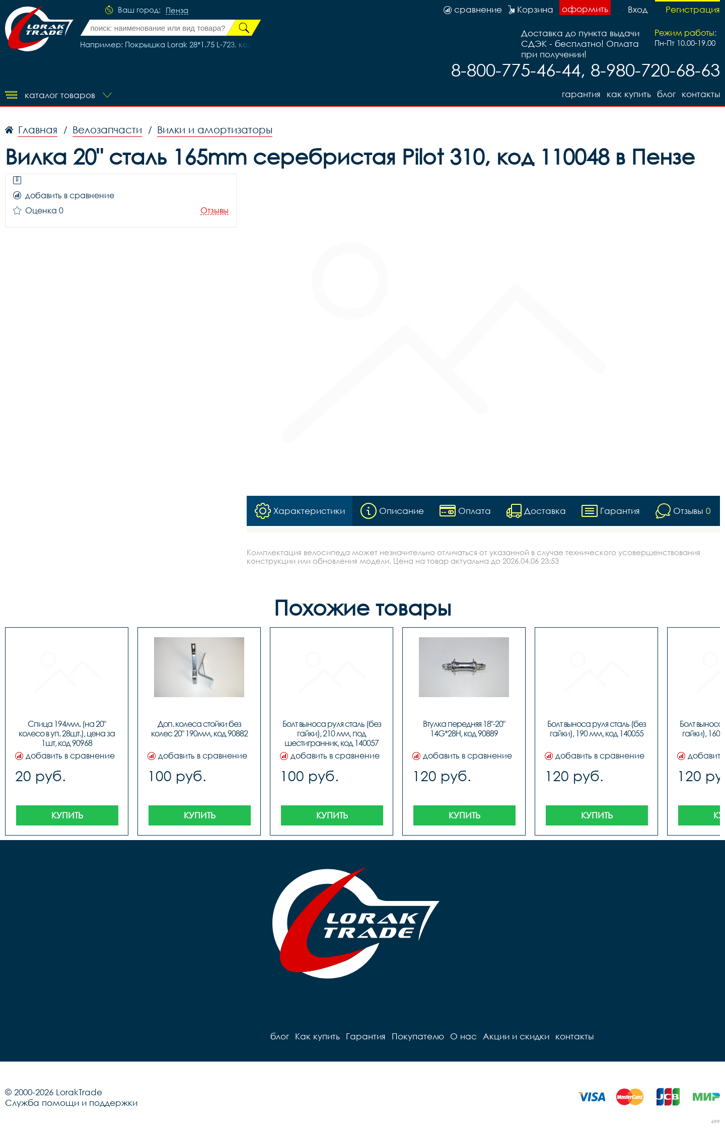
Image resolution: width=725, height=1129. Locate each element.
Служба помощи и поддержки (71, 1102)
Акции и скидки (516, 1036)
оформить (585, 9)
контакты (701, 94)
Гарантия (581, 94)
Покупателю (418, 1036)
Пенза (177, 11)
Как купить (629, 94)
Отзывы (214, 210)
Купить (67, 815)
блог (666, 94)
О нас (463, 1036)
